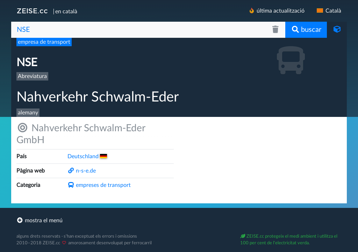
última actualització (276, 11)
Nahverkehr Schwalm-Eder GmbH (80, 134)
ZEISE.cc (32, 11)
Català (328, 11)
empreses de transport (99, 185)
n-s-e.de (81, 171)
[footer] (179, 220)
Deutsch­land (87, 156)
